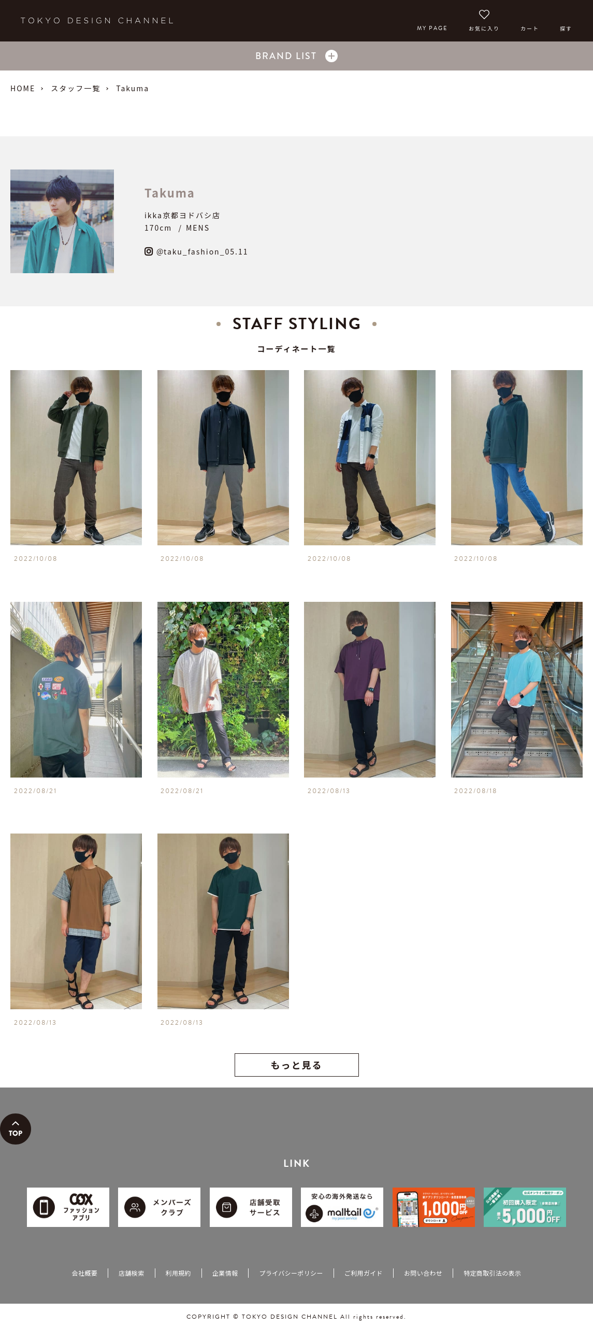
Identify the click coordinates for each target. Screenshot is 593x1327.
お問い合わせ (423, 1272)
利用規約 (178, 1272)
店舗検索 (131, 1272)
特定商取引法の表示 (492, 1272)
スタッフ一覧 (75, 88)
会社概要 (84, 1272)
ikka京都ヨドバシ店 (182, 215)
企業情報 (225, 1272)
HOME (22, 88)
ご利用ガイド (363, 1272)
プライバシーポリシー (291, 1272)
